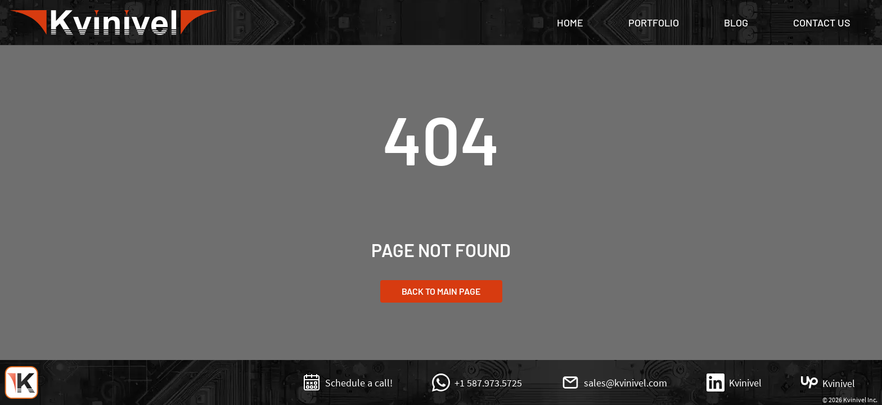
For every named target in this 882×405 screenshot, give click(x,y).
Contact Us (821, 22)
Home (570, 22)
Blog (736, 22)
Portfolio (653, 22)
